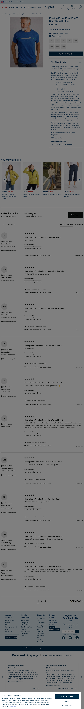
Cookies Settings (67, 706)
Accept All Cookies (67, 696)
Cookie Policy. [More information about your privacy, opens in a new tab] (13, 706)
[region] (40, 700)
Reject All (67, 701)
